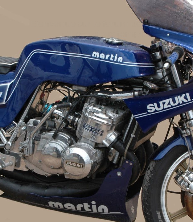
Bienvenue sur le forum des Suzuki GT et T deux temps (102, 28)
